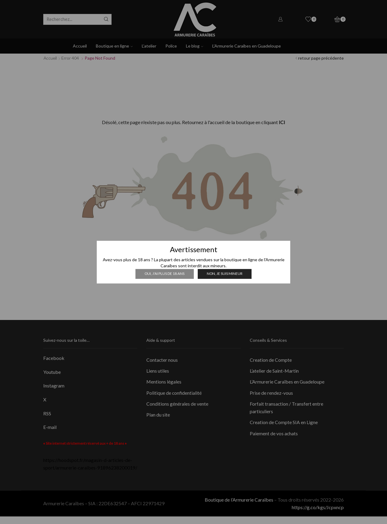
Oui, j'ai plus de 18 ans (164, 274)
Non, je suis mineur (224, 274)
